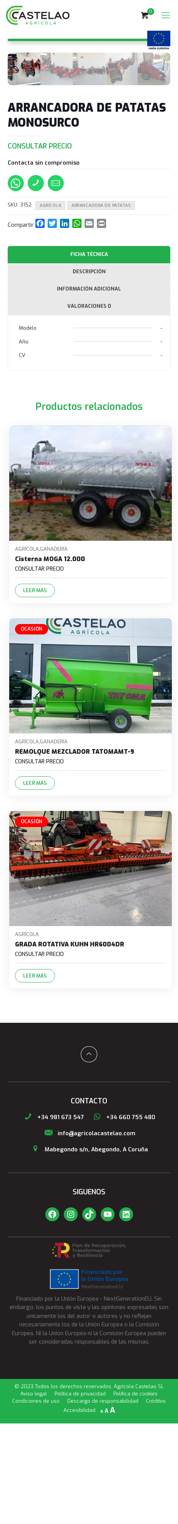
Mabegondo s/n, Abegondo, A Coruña (89, 1250)
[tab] (89, 355)
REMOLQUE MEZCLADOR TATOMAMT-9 (74, 852)
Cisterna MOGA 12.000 (50, 659)
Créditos (156, 1501)
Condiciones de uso (36, 1501)
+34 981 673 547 (53, 1218)
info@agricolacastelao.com (89, 1234)
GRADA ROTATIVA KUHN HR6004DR (69, 1044)
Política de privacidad (80, 1494)
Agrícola (50, 306)
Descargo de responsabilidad (102, 1501)
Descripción (89, 372)
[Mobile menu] (165, 15)
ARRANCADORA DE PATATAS (101, 306)
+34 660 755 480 (123, 1218)
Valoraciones (89, 406)
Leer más (35, 691)
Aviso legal (33, 1494)
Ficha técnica (89, 355)
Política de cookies (135, 1494)
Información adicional (89, 389)
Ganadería (54, 649)
